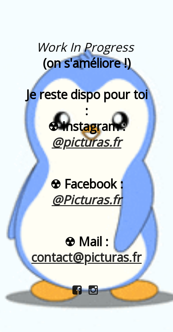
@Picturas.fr (86, 199)
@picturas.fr (86, 142)
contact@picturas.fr (86, 257)
